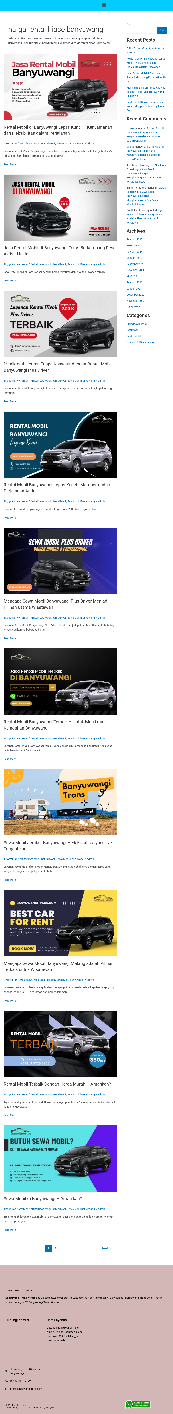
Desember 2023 (136, 264)
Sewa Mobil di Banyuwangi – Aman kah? (46, 1204)
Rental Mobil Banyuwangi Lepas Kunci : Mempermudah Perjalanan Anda (147, 106)
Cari (129, 24)
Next (106, 1254)
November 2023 (136, 270)
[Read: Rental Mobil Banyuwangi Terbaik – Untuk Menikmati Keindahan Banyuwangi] (60, 681)
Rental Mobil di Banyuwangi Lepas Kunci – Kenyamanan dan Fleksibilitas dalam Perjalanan (146, 63)
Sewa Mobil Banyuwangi (75, 143)
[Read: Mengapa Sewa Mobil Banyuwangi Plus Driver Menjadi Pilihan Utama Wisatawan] (60, 560)
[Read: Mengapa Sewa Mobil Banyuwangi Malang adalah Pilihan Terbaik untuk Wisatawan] (60, 923)
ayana (130, 146)
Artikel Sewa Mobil (31, 143)
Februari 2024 (135, 251)
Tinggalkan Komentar (16, 264)
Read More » (11, 164)
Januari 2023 (134, 288)
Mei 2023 (132, 276)
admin (130, 128)
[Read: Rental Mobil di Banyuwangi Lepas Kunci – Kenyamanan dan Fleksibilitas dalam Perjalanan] (60, 86)
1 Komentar (11, 859)
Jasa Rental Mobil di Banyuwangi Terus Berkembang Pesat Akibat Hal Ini (146, 77)
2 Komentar (11, 143)
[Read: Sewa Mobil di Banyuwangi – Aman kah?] (60, 1164)
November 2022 (136, 300)
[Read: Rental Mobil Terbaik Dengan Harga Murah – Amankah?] (60, 1043)
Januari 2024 (134, 257)
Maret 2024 (133, 245)
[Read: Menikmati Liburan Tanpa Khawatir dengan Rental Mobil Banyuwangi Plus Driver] (60, 323)
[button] (104, 5)
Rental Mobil (52, 143)
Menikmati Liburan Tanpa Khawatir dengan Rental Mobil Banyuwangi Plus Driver (145, 91)
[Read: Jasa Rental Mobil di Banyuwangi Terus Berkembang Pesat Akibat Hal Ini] (60, 207)
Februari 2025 (135, 239)
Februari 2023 (135, 282)
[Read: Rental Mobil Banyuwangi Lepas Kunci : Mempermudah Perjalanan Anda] (60, 444)
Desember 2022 (136, 294)
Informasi (132, 330)
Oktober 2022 (135, 307)
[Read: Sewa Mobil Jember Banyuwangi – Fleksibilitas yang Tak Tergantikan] (60, 802)
